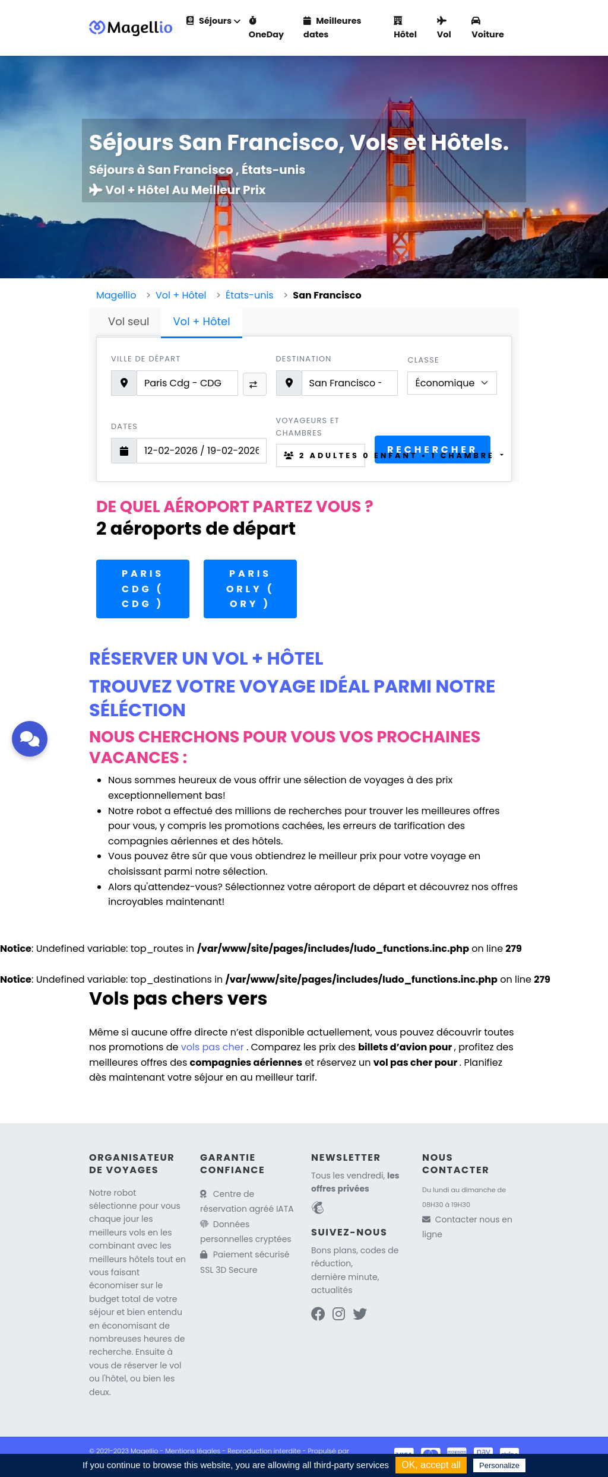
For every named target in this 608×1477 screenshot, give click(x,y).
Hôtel (405, 28)
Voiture (487, 28)
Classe (423, 360)
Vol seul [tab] (128, 321)
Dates (124, 426)
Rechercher (432, 449)
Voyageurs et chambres (308, 426)
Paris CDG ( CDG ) (143, 589)
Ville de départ (145, 359)
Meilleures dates (332, 27)
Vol (444, 28)
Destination (304, 359)
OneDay (266, 28)
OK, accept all (431, 1465)
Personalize (499, 1465)
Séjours (209, 21)
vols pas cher (213, 1047)
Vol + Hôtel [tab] (201, 321)
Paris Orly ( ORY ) (250, 589)
